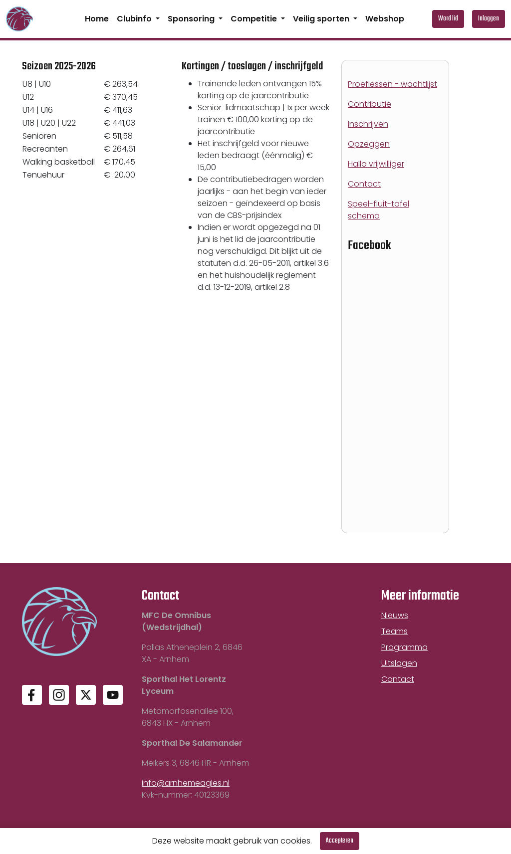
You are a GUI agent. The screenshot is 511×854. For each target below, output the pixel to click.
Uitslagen (399, 663)
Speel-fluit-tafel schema (378, 209)
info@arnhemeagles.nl (186, 783)
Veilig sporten (322, 18)
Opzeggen (369, 144)
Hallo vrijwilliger (376, 164)
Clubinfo (135, 18)
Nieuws (394, 615)
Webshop (384, 18)
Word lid (448, 18)
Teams (394, 631)
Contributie (369, 104)
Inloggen (488, 18)
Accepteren (339, 841)
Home (97, 18)
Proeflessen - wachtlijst (392, 84)
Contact (364, 184)
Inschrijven (368, 124)
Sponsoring (192, 18)
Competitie (255, 18)
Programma (404, 647)
